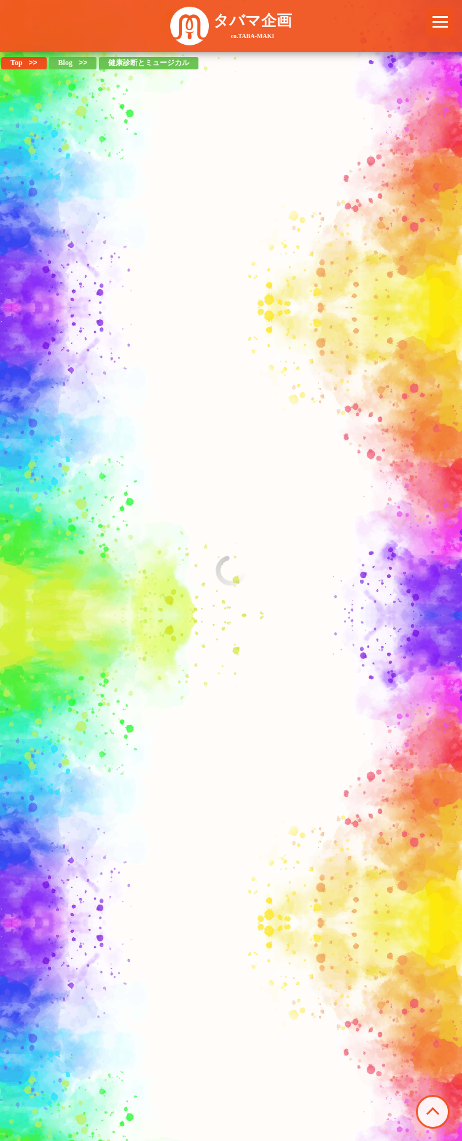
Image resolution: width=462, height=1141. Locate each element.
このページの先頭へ (433, 1112)
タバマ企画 (252, 25)
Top (16, 62)
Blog (65, 62)
